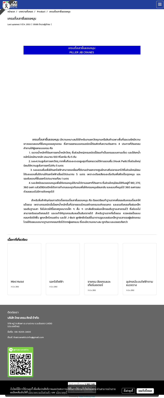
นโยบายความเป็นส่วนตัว (39, 392)
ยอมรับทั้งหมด (145, 390)
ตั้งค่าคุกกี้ (128, 390)
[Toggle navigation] (159, 4)
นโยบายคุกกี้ (61, 392)
